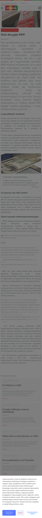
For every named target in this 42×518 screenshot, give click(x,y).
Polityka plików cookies (32, 512)
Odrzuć (20, 513)
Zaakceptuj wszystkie (9, 512)
